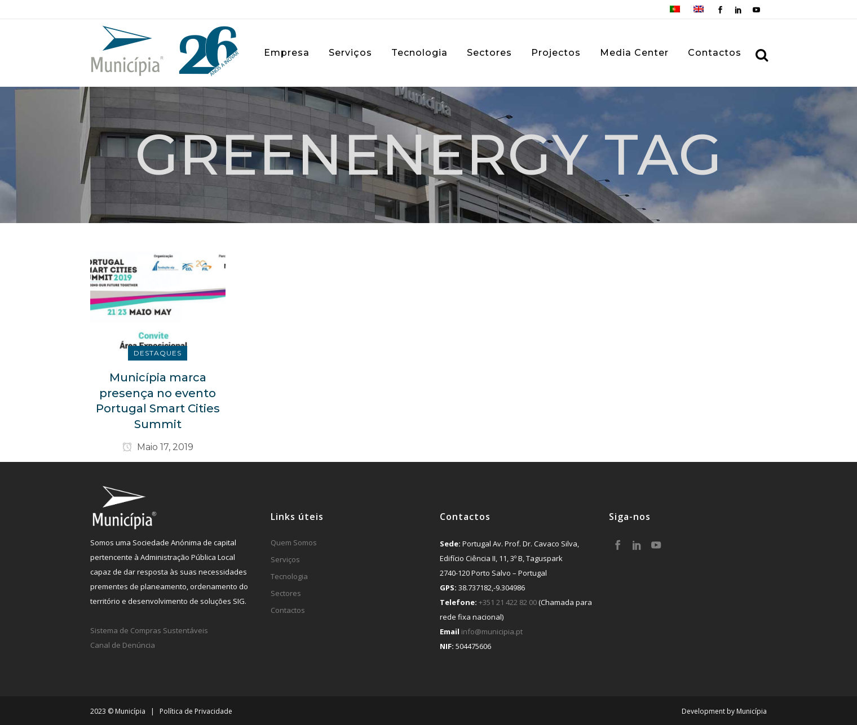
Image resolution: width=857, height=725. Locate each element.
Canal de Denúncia (122, 645)
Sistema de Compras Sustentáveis (149, 630)
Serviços (285, 559)
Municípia (751, 711)
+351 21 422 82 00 (508, 602)
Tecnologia (289, 576)
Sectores (286, 593)
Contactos (288, 610)
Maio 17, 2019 (157, 447)
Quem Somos (294, 542)
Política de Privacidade (196, 711)
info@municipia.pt (492, 631)
